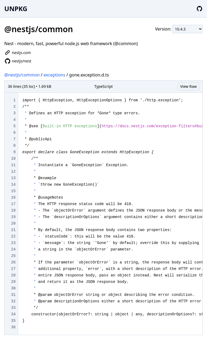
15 (13, 191)
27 (13, 269)
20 (13, 223)
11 (13, 165)
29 (13, 282)
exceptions (54, 75)
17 (13, 204)
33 (13, 308)
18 (13, 210)
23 (13, 243)
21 (13, 230)
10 (13, 158)
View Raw (188, 86)
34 (13, 314)
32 (13, 301)
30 (13, 288)
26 (13, 262)
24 (13, 249)
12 (13, 171)
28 (13, 275)
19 (13, 217)
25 (13, 256)
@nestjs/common (22, 75)
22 (13, 236)
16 (13, 197)
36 (13, 327)
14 (13, 184)
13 (13, 178)
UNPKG (15, 8)
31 (13, 295)
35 (13, 321)
